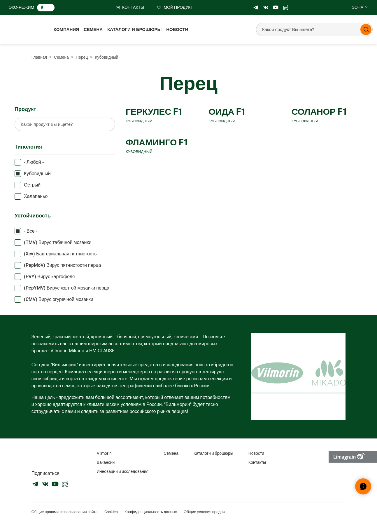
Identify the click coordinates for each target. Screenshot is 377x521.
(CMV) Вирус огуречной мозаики (58, 299)
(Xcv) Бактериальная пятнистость (60, 254)
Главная (39, 57)
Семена (93, 29)
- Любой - (34, 162)
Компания (66, 29)
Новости (177, 29)
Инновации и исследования (122, 471)
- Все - (30, 231)
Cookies (111, 512)
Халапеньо (36, 196)
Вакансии (106, 462)
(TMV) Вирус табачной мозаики (57, 242)
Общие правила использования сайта (64, 512)
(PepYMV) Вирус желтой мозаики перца (66, 288)
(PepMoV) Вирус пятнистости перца (62, 265)
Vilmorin (104, 453)
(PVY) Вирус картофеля (49, 276)
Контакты (257, 462)
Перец (82, 57)
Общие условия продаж (204, 512)
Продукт (25, 109)
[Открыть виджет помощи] (363, 486)
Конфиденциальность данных (151, 512)
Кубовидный (37, 173)
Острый (32, 185)
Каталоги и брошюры (134, 29)
